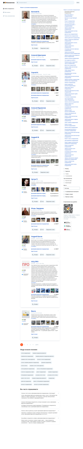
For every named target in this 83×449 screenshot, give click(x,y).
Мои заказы (6, 12)
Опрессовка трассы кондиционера (69, 88)
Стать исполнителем (9, 15)
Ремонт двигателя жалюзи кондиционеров (70, 85)
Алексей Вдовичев (38, 108)
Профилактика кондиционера (71, 35)
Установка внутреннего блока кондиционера (71, 107)
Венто (33, 311)
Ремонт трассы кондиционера (71, 138)
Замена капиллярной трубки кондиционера (71, 94)
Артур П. (34, 179)
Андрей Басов (36, 236)
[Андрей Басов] (26, 239)
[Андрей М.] (26, 140)
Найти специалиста (8, 8)
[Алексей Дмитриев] (26, 58)
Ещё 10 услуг (34, 226)
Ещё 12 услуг (34, 251)
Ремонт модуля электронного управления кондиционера (71, 143)
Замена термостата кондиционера (69, 104)
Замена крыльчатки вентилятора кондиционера (72, 136)
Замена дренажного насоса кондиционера (71, 43)
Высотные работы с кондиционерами (69, 15)
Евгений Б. (35, 12)
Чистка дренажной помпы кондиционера (69, 99)
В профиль (33, 24)
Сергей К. (34, 72)
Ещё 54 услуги (34, 127)
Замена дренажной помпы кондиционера (71, 165)
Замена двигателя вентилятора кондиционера (72, 77)
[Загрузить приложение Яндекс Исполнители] (72, 208)
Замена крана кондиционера (71, 127)
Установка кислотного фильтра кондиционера (72, 49)
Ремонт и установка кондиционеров (72, 9)
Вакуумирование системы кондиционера (70, 74)
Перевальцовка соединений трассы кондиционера (71, 62)
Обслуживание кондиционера (71, 140)
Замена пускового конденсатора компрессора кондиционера (72, 80)
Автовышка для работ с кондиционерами (70, 25)
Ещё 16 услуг (34, 300)
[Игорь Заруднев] (26, 211)
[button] (35, 48)
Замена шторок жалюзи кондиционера (70, 110)
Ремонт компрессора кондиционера (69, 162)
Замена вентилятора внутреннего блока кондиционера (72, 53)
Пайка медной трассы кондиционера (70, 70)
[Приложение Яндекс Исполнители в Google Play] (68, 226)
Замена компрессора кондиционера (69, 28)
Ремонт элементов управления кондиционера (72, 40)
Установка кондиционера (70, 96)
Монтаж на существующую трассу (71, 18)
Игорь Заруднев (37, 208)
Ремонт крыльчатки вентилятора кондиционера (72, 133)
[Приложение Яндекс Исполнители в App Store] (68, 222)
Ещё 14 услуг (34, 44)
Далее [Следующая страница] (37, 344)
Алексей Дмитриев (38, 55)
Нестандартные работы (70, 60)
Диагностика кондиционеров (71, 34)
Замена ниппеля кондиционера (72, 101)
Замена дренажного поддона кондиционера (71, 120)
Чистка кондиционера (69, 22)
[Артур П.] (26, 182)
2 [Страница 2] (24, 344)
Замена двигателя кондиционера (72, 37)
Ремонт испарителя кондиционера (69, 146)
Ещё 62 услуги (34, 97)
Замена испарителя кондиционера (69, 155)
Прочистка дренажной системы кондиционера (72, 91)
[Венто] (26, 314)
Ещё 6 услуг (34, 168)
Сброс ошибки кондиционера (71, 122)
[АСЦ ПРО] (26, 265)
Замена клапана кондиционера (72, 58)
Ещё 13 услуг (34, 62)
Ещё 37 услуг (34, 198)
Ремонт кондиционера (70, 21)
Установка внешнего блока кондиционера (71, 152)
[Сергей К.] (26, 75)
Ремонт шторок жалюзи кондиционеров (70, 125)
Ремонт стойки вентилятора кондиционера (71, 117)
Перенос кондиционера (70, 82)
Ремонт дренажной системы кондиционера (71, 31)
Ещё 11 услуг (34, 334)
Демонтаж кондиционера (70, 65)
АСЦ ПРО (34, 261)
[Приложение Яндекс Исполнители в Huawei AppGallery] (68, 229)
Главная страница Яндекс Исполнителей (9, 3)
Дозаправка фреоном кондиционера (40, 41)
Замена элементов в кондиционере (69, 46)
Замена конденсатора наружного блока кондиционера (72, 56)
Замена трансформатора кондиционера (70, 114)
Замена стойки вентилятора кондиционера (71, 67)
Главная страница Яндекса (4, 3)
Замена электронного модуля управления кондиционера (71, 158)
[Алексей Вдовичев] (26, 111)
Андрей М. (35, 137)
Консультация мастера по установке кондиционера (70, 130)
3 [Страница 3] (27, 344)
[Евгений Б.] (26, 15)
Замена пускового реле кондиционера (70, 149)
